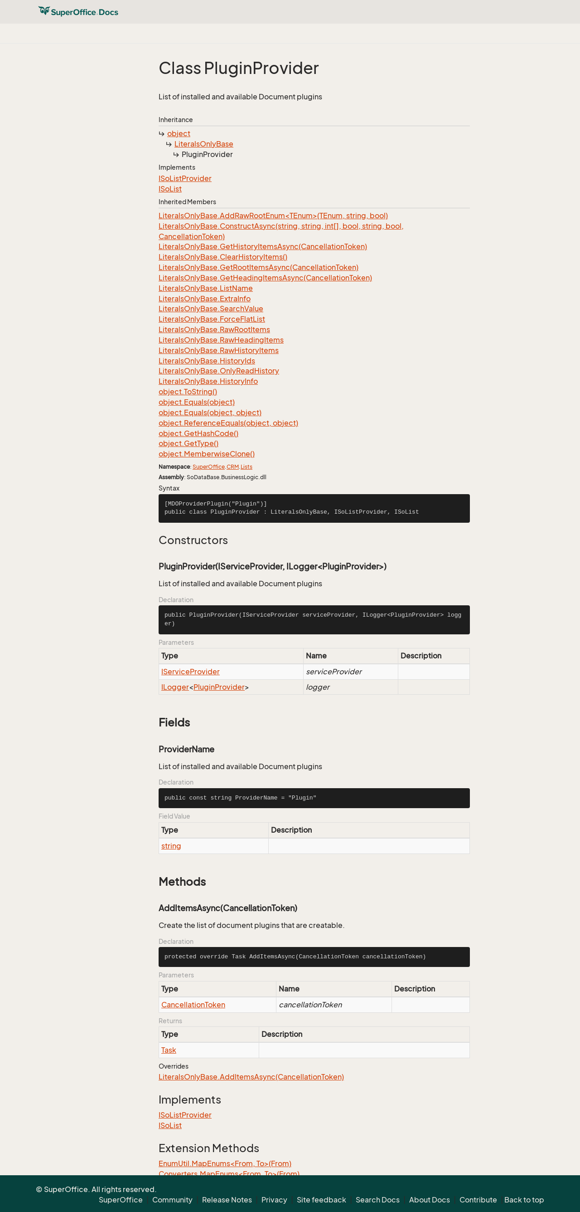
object (178, 133)
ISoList (170, 188)
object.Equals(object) (197, 402)
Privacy (274, 1199)
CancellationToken (193, 1004)
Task (168, 1050)
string (171, 845)
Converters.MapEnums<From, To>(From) (229, 1173)
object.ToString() (188, 391)
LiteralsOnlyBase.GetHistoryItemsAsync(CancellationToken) (263, 246)
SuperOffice (209, 466)
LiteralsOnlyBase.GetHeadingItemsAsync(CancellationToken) (265, 277)
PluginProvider (219, 687)
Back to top (524, 1199)
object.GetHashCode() (198, 433)
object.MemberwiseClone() (207, 453)
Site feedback (321, 1199)
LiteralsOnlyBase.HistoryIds (207, 360)
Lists (246, 466)
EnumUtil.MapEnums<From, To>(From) (225, 1163)
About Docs (429, 1199)
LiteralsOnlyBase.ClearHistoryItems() (223, 256)
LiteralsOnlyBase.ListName (206, 288)
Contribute (478, 1199)
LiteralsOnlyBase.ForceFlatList (212, 319)
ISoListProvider (185, 178)
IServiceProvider (190, 671)
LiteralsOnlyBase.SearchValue (211, 308)
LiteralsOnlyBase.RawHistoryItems (219, 350)
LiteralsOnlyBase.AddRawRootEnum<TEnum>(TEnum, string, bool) (273, 215)
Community (172, 1199)
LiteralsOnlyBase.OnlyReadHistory (219, 370)
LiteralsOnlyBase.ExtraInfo (205, 298)
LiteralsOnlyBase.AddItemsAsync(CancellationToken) (251, 1076)
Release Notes (227, 1199)
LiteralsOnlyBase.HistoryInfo (208, 381)
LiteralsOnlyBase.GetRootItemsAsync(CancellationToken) (258, 267)
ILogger (175, 687)
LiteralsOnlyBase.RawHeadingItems (221, 339)
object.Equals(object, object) (210, 412)
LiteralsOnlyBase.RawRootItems (214, 329)
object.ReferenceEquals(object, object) (228, 422)
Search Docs (378, 1199)
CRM (233, 466)
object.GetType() (188, 443)
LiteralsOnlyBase (203, 143)
